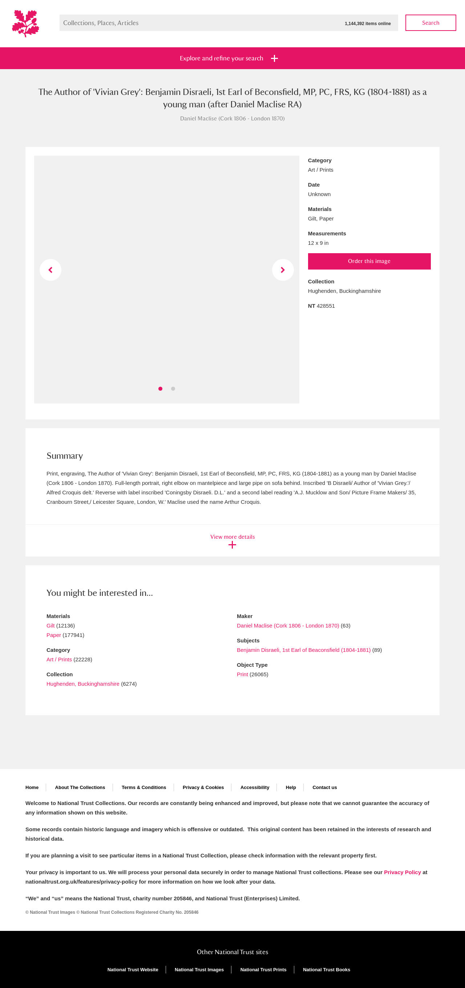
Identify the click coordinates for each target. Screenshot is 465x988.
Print (242, 674)
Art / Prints (59, 659)
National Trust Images (199, 969)
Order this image (369, 261)
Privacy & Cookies (203, 787)
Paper (53, 635)
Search (431, 22)
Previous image (50, 270)
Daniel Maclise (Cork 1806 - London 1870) (288, 625)
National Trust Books (326, 969)
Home (32, 787)
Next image (283, 270)
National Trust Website (133, 969)
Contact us (324, 787)
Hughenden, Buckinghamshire (83, 684)
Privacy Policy (402, 872)
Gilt (50, 625)
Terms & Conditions (144, 787)
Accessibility (255, 787)
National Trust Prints (263, 969)
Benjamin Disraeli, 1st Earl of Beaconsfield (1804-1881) (304, 650)
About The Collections (80, 787)
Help (291, 787)
